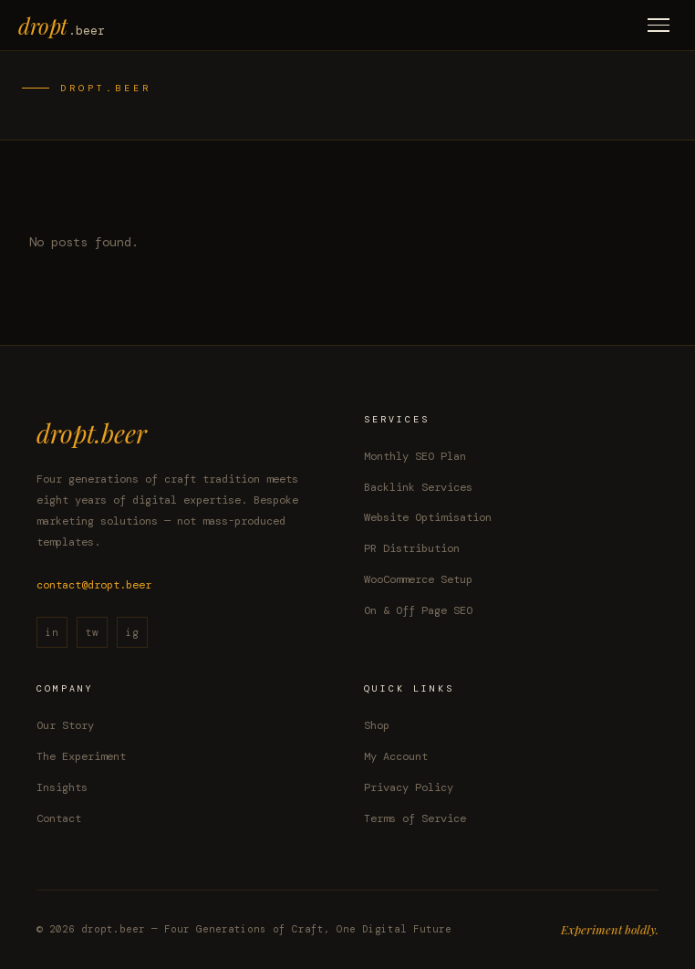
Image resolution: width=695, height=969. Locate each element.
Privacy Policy (408, 787)
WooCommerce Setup (418, 579)
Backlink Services (418, 487)
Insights (62, 787)
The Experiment (81, 756)
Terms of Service (415, 818)
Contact (58, 818)
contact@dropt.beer (93, 585)
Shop (376, 725)
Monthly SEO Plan (415, 456)
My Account (396, 756)
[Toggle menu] (658, 25)
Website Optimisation (428, 517)
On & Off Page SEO (418, 610)
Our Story (65, 725)
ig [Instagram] (132, 632)
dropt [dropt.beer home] (61, 25)
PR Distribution (412, 548)
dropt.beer (91, 433)
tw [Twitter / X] (92, 632)
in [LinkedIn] (52, 632)
